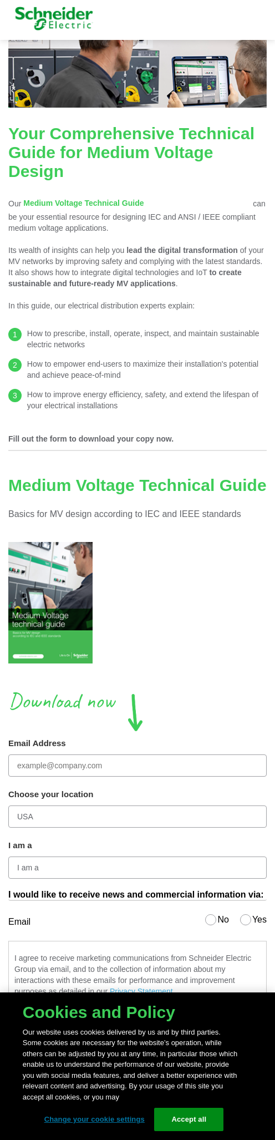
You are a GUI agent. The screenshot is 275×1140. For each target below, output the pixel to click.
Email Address (37, 743)
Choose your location (50, 794)
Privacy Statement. (142, 991)
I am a (20, 845)
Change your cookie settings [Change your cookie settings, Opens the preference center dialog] (94, 1119)
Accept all (188, 1119)
